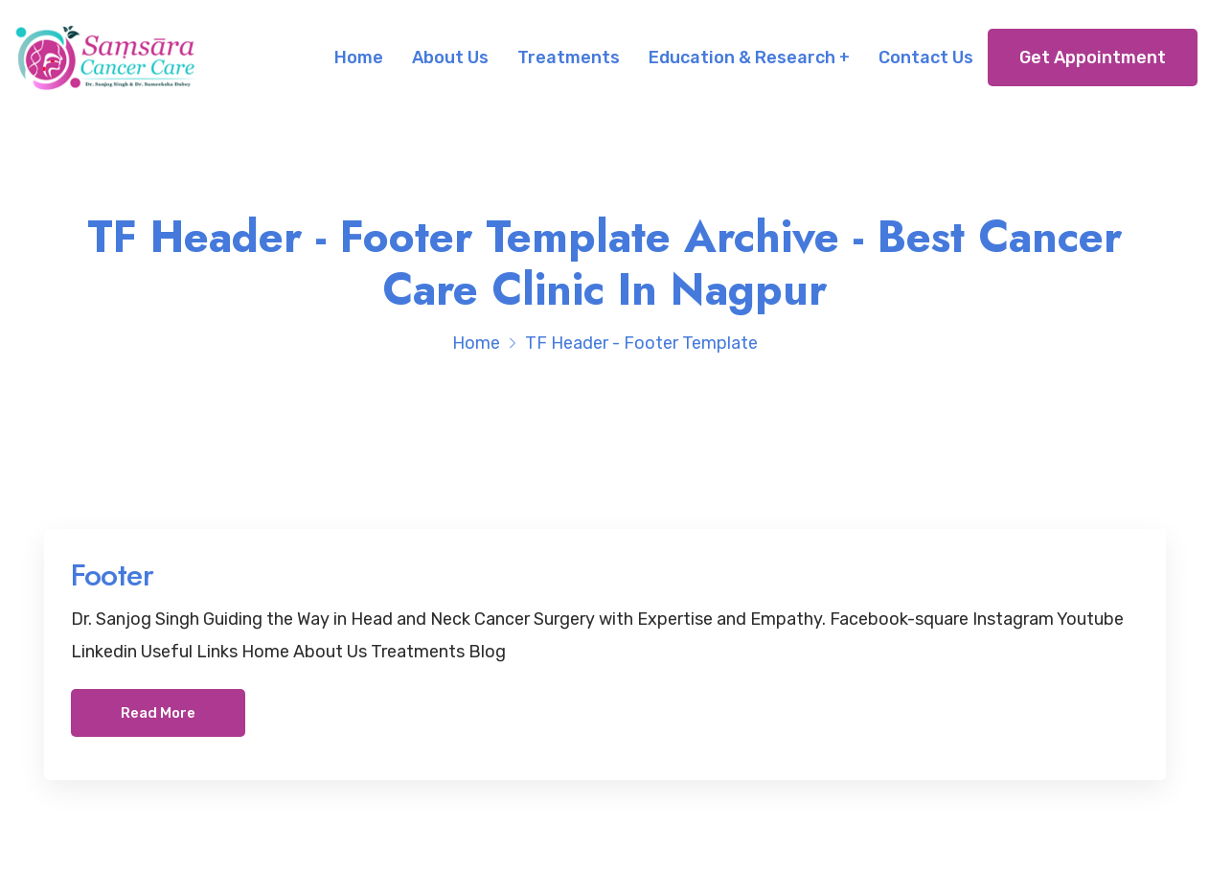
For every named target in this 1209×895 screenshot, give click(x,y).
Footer (112, 575)
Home (358, 57)
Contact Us (925, 57)
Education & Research (742, 57)
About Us (450, 57)
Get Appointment (1092, 57)
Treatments (568, 57)
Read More (158, 713)
